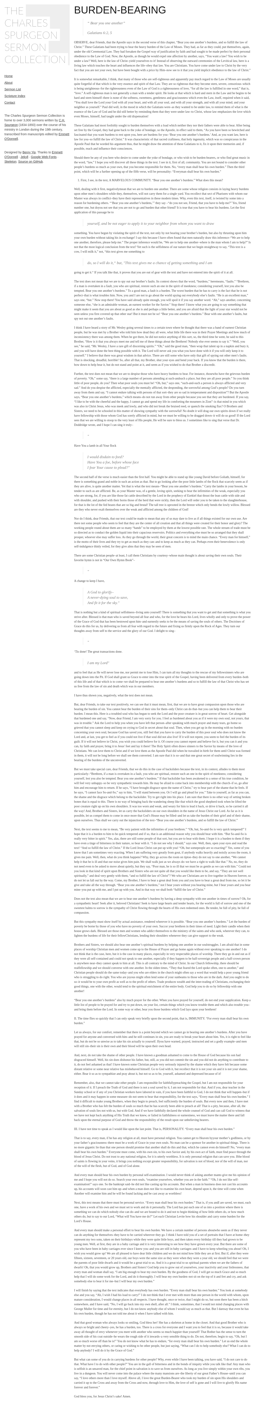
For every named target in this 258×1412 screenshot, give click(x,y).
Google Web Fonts (43, 157)
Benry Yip (29, 152)
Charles (26, 23)
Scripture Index (14, 96)
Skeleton (10, 161)
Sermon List (12, 89)
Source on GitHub (30, 161)
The (14, 10)
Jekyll (24, 157)
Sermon (25, 47)
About (8, 82)
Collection (35, 59)
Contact (9, 102)
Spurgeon (31, 35)
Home (8, 76)
